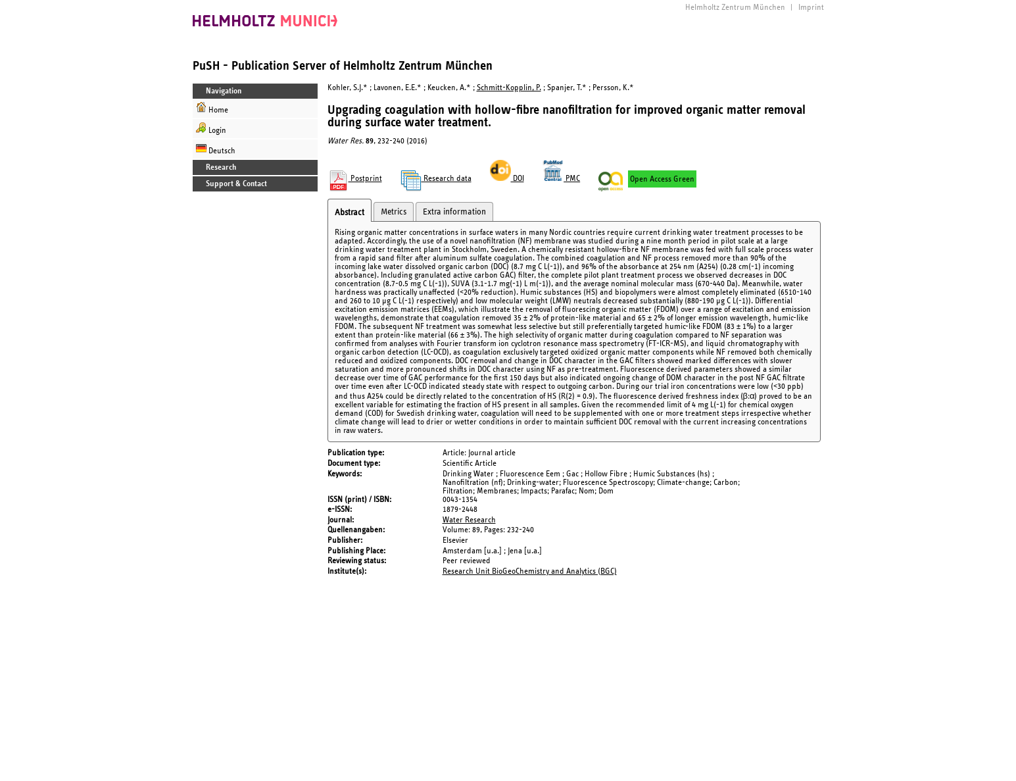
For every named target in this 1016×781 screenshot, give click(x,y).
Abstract (349, 212)
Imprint (811, 7)
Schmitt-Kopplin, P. (509, 88)
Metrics (393, 211)
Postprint (354, 178)
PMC (562, 178)
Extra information (454, 211)
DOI (507, 178)
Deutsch (215, 149)
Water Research (469, 520)
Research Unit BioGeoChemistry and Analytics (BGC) (530, 571)
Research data (436, 178)
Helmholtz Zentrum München (735, 7)
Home (212, 108)
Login (211, 128)
